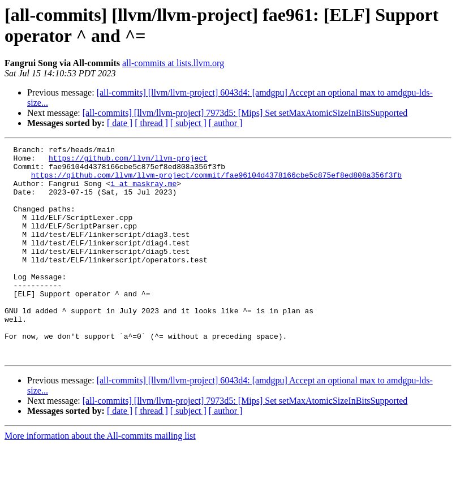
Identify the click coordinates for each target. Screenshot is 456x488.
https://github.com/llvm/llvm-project (128, 161)
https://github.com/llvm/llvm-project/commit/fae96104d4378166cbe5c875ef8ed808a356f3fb (216, 181)
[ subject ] (188, 123)
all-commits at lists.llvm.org (173, 63)
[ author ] (226, 123)
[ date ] (119, 123)
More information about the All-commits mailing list (100, 478)
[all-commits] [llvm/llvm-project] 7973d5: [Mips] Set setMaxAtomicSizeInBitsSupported (245, 113)
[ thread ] (151, 123)
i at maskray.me (143, 192)
